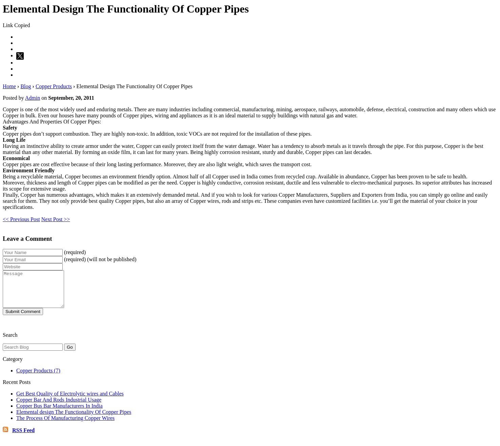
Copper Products (54, 86)
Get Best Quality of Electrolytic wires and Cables (70, 401)
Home (9, 86)
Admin (32, 98)
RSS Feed (23, 437)
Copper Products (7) (38, 378)
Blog (25, 86)
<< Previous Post (21, 219)
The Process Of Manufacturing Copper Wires (65, 425)
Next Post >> (55, 219)
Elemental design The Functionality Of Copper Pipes (73, 419)
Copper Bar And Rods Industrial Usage (58, 407)
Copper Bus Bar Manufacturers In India (59, 413)
